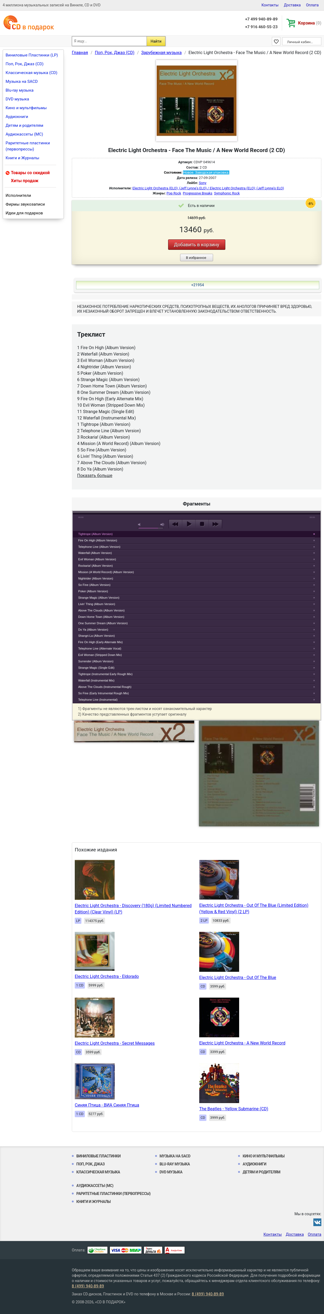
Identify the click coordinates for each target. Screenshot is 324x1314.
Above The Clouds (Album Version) (101, 610)
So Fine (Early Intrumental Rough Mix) (103, 693)
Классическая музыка (98, 1172)
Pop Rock (174, 193)
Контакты (270, 5)
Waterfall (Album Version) (95, 552)
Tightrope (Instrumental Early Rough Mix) (105, 674)
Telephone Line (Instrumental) (98, 699)
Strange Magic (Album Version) (98, 597)
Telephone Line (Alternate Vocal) (99, 648)
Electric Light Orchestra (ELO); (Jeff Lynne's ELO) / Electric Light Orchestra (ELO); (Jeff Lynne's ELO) (208, 188)
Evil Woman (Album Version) (97, 559)
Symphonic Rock (227, 193)
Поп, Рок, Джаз (90, 1164)
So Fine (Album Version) (94, 584)
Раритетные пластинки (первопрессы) (28, 146)
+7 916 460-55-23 (261, 27)
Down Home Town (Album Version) (101, 616)
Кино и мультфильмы (26, 107)
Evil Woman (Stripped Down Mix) (100, 654)
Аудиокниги (17, 116)
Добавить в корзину (196, 244)
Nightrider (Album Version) (95, 578)
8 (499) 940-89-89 (88, 1286)
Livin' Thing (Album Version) (96, 604)
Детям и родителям (24, 125)
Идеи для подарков (24, 213)
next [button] (215, 524)
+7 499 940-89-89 (261, 19)
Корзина (309, 23)
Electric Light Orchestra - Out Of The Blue (237, 977)
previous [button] (175, 524)
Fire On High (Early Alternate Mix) (100, 642)
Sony (202, 183)
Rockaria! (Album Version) (95, 565)
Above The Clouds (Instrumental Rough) (104, 686)
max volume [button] (162, 524)
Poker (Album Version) (93, 591)
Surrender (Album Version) (95, 661)
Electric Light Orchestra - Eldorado (107, 976)
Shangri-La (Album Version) (96, 635)
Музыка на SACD (22, 81)
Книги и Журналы (22, 158)
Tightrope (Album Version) (95, 534)
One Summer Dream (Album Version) (103, 623)
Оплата (312, 5)
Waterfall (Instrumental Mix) (96, 680)
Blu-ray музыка (20, 90)
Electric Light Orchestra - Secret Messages (115, 1043)
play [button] (196, 475)
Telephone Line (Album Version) (99, 546)
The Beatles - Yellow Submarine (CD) (233, 1108)
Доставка (292, 5)
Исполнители (18, 195)
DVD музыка (17, 99)
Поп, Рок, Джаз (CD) (25, 64)
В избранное (196, 258)
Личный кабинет (300, 42)
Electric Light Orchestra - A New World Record (242, 1043)
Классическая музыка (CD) (31, 72)
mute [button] (140, 524)
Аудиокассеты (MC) (24, 134)
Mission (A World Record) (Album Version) (106, 572)
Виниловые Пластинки (98, 1156)
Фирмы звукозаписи (25, 204)
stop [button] (202, 524)
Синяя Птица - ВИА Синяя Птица (107, 1105)
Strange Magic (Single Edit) (96, 667)
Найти (156, 41)
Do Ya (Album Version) (93, 629)
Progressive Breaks (197, 193)
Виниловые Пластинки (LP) (32, 55)
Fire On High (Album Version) (97, 540)
